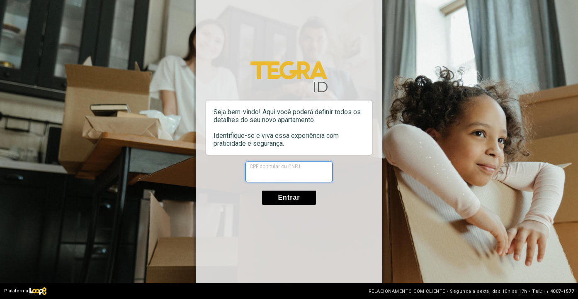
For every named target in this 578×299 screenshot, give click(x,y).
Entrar (289, 197)
